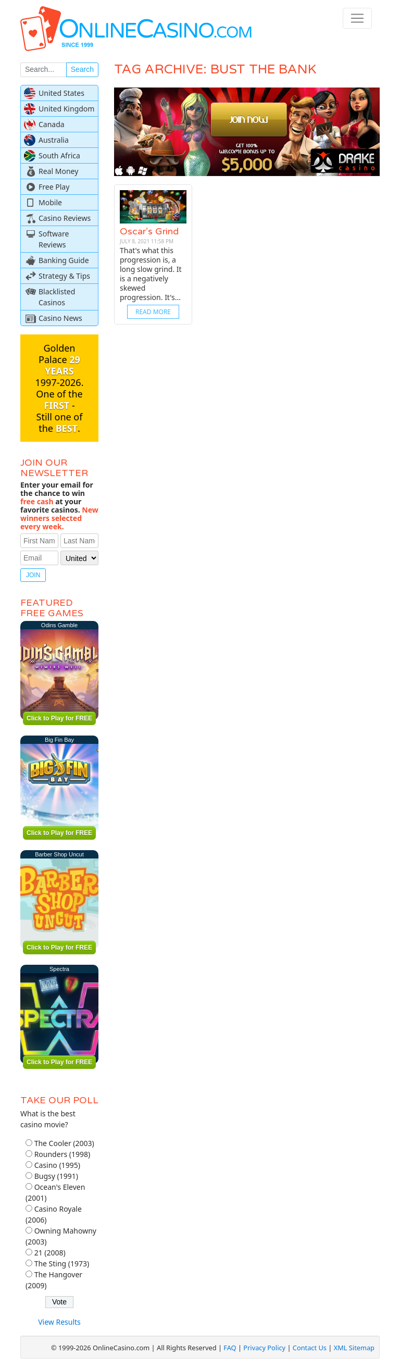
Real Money (58, 171)
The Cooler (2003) (64, 1143)
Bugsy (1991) (56, 1176)
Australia (54, 140)
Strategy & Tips (64, 276)
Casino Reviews (65, 218)
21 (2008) (50, 1253)
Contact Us (310, 1347)
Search (82, 69)
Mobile (50, 202)
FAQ (229, 1347)
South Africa (59, 155)
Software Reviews (54, 239)
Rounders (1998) (62, 1154)
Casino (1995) (57, 1165)
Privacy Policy (264, 1347)
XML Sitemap (354, 1347)
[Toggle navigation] (357, 18)
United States (61, 93)
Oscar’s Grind (149, 231)
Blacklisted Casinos (57, 297)
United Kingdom (66, 109)
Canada (52, 124)
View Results (59, 1322)
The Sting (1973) (62, 1263)
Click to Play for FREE (59, 718)
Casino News (60, 318)
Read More (153, 311)
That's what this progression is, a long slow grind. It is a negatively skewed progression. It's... (151, 273)
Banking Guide (64, 260)
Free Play (54, 187)
